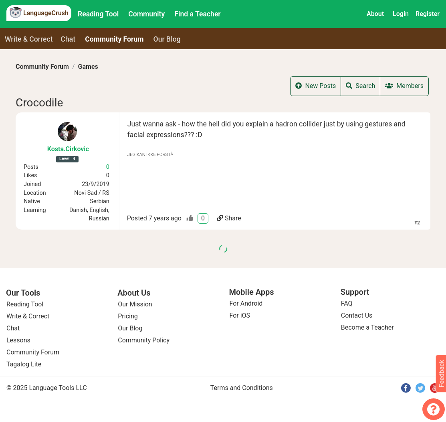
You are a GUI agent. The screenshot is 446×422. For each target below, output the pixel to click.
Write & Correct (29, 39)
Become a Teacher (367, 327)
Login (401, 14)
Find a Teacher (197, 14)
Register (428, 14)
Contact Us (357, 315)
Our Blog (130, 328)
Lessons (18, 340)
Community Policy (144, 340)
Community (146, 14)
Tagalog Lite (23, 364)
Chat (68, 39)
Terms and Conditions (241, 388)
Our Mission (135, 304)
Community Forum (42, 66)
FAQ (347, 303)
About (375, 14)
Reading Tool (98, 14)
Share (229, 218)
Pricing (128, 316)
